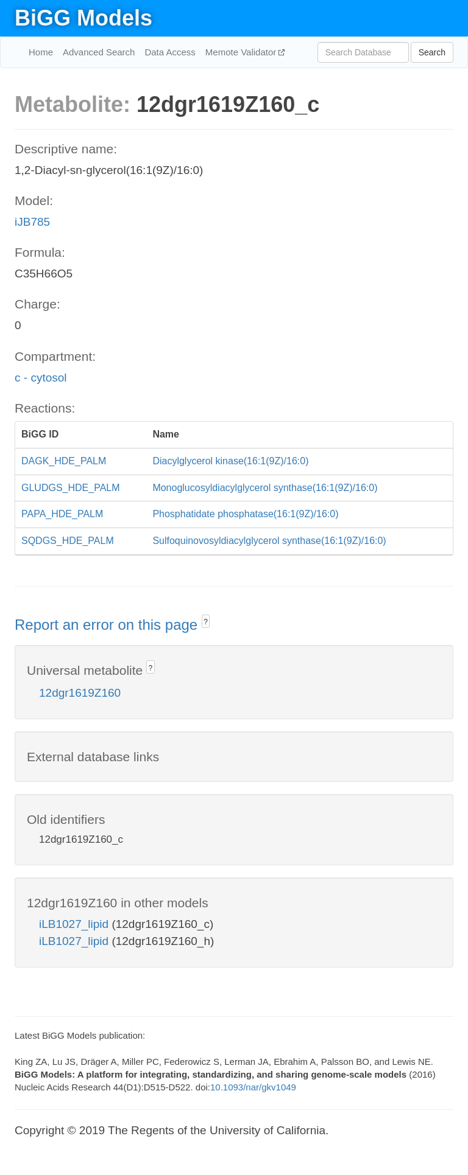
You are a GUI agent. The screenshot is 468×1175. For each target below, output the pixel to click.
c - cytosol (41, 377)
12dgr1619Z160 (80, 692)
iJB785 (32, 221)
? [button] (206, 622)
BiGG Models (83, 17)
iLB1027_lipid (75, 924)
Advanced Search (99, 52)
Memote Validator (242, 52)
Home (41, 52)
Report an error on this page (108, 624)
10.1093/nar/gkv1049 (253, 1087)
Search (432, 52)
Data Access (169, 52)
